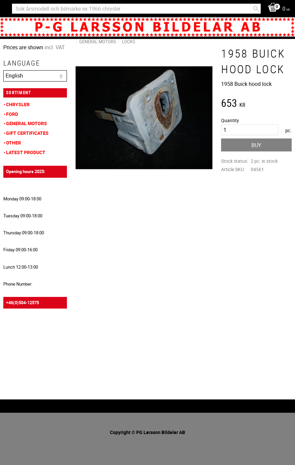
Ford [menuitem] (12, 114)
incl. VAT (55, 47)
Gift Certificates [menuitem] (27, 133)
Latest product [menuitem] (25, 152)
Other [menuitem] (13, 142)
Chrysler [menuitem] (18, 104)
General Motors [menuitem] (26, 123)
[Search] (256, 9)
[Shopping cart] (277, 9)
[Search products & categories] (136, 8)
